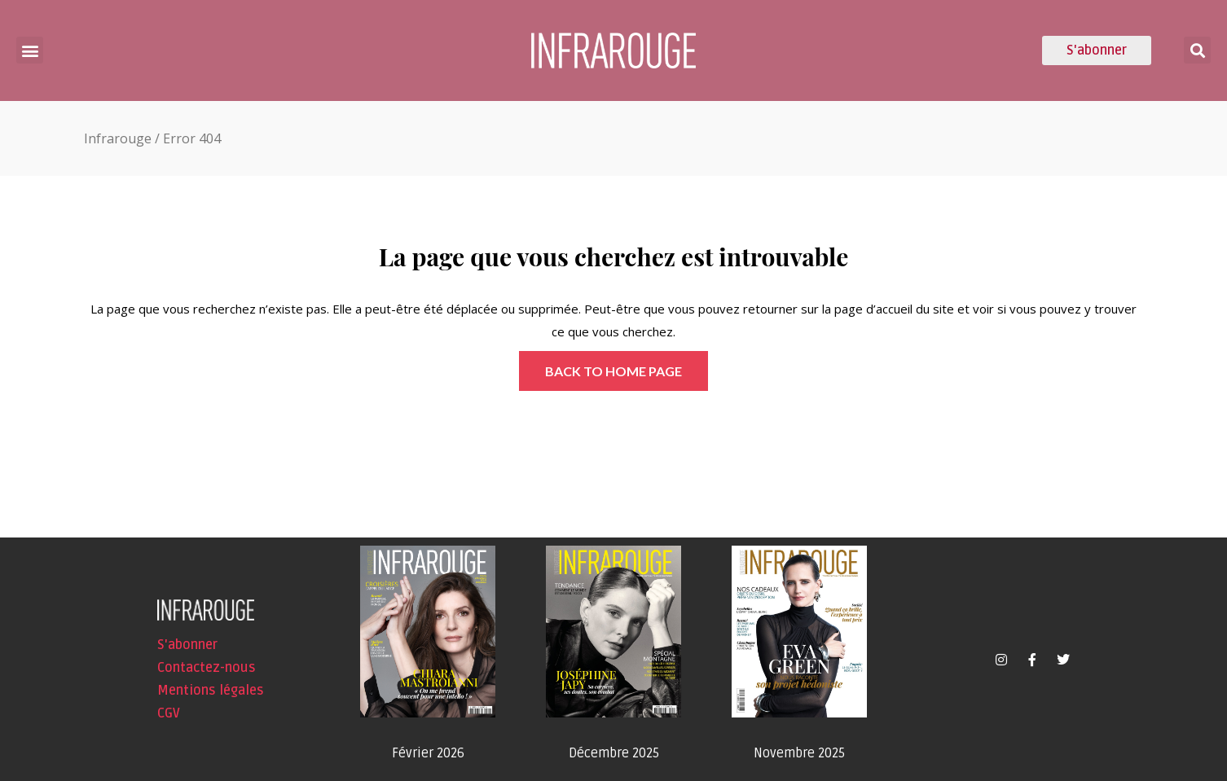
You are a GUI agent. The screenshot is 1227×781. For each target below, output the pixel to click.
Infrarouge (118, 138)
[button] (29, 50)
